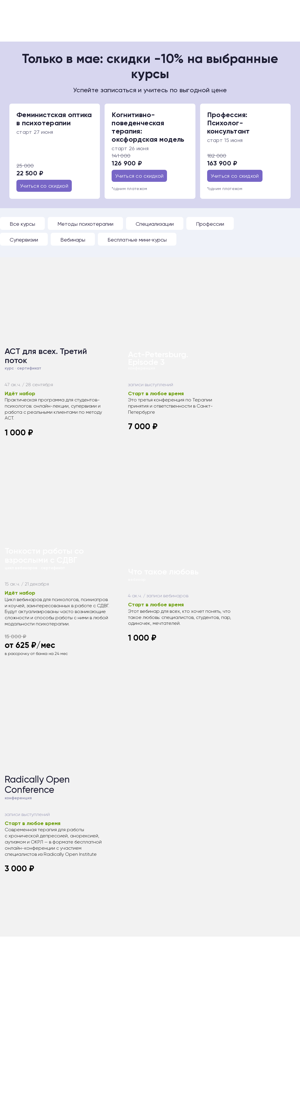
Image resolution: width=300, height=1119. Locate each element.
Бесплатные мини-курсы (137, 240)
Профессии (210, 224)
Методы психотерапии (85, 224)
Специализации (155, 224)
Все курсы (22, 224)
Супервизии (24, 240)
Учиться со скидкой (44, 186)
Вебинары (72, 240)
